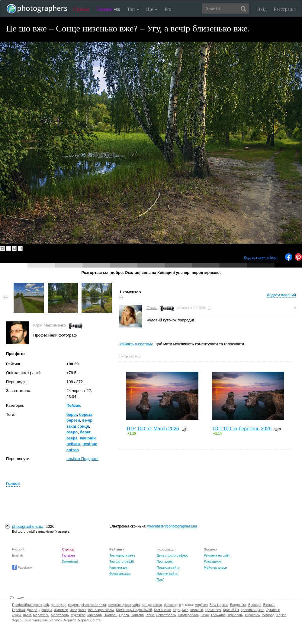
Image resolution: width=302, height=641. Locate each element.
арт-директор (152, 604)
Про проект (165, 561)
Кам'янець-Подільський (134, 610)
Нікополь (110, 615)
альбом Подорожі (82, 458)
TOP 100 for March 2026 (152, 428)
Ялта (97, 620)
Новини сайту (167, 573)
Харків (281, 615)
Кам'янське (162, 610)
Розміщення (213, 561)
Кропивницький (252, 610)
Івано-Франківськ (101, 610)
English (17, 555)
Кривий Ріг (231, 610)
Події (160, 579)
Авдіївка (201, 604)
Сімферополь (188, 615)
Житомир (61, 610)
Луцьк (16, 615)
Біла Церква (219, 604)
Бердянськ (238, 604)
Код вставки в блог (261, 257)
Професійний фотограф (30, 604)
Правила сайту (167, 567)
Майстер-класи (215, 567)
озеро (72, 432)
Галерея (108, 9)
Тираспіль (252, 615)
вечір (87, 420)
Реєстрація (285, 9)
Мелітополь (60, 615)
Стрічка (81, 9)
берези (73, 420)
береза (85, 414)
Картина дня (118, 567)
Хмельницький (36, 620)
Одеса (124, 615)
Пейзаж (73, 405)
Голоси (13, 483)
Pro (168, 9)
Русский (18, 549)
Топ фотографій (121, 561)
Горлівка (18, 610)
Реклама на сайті (217, 555)
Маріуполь (41, 615)
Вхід (262, 9)
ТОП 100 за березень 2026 (241, 428)
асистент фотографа (124, 604)
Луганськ (273, 610)
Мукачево (78, 615)
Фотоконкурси (119, 573)
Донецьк (45, 610)
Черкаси (56, 620)
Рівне (150, 615)
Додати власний (281, 295)
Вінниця (269, 604)
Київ (185, 610)
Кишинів (196, 610)
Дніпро (32, 610)
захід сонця (77, 426)
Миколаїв (94, 615)
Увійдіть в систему (136, 344)
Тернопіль (235, 615)
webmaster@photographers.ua (172, 526)
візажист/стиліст (93, 604)
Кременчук (213, 610)
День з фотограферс (172, 555)
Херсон (17, 620)
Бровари (255, 604)
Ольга (151, 307)
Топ (133, 9)
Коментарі (70, 561)
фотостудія (172, 604)
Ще (151, 9)
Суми (205, 615)
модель (74, 604)
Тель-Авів (217, 615)
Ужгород (268, 615)
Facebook (22, 567)
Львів (27, 615)
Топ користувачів (122, 555)
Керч (176, 610)
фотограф (58, 604)
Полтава (137, 615)
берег (71, 414)
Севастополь (166, 615)
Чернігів (70, 620)
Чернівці (84, 620)
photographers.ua (27, 526)
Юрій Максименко (49, 325)
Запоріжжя (78, 610)
